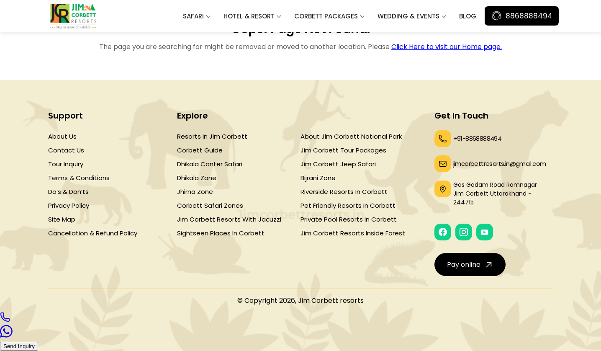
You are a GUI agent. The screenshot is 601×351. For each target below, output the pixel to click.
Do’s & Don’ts (68, 191)
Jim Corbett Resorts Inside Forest (352, 233)
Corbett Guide (200, 150)
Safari (193, 16)
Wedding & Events (408, 16)
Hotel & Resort (249, 16)
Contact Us (66, 150)
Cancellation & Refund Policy (92, 233)
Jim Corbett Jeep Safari (338, 164)
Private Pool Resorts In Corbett (348, 219)
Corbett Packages (326, 16)
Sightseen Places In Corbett (221, 233)
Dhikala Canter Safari (209, 164)
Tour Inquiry (65, 164)
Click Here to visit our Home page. (446, 47)
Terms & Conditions (79, 177)
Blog (467, 16)
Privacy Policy (68, 205)
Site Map (61, 219)
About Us (62, 136)
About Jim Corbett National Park (351, 136)
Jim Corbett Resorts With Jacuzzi (229, 219)
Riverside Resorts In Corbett (344, 191)
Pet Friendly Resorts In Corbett (348, 205)
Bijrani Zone (318, 177)
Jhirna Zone (195, 191)
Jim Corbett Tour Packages (343, 150)
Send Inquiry (19, 346)
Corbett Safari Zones (210, 205)
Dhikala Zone (196, 177)
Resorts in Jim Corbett (212, 136)
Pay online (470, 264)
